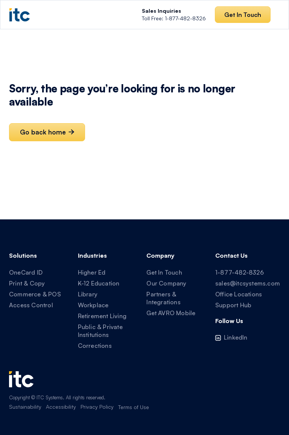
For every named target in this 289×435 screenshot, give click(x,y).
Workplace (93, 305)
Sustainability (25, 406)
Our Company (166, 283)
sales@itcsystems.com (247, 283)
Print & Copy (27, 283)
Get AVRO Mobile (170, 313)
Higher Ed (92, 272)
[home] (19, 14)
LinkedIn (236, 337)
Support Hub (233, 305)
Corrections (95, 345)
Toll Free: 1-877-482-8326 (174, 14)
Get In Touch (164, 272)
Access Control (31, 305)
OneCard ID (26, 272)
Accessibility (61, 406)
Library (87, 294)
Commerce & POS (35, 294)
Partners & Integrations (163, 298)
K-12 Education (99, 283)
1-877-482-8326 (239, 272)
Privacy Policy (97, 406)
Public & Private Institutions (100, 330)
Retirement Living (102, 316)
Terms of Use (133, 407)
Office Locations (238, 294)
